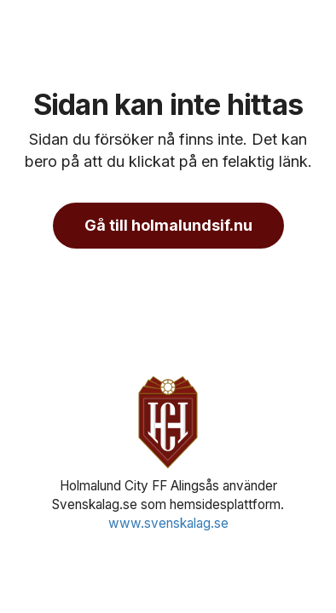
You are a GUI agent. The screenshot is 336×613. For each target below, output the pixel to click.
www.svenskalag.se (168, 523)
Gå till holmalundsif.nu (168, 225)
